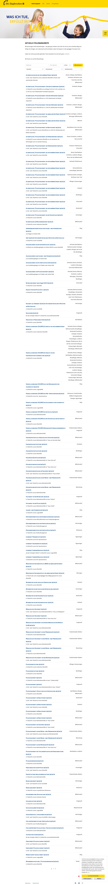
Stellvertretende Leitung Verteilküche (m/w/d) (40, 821)
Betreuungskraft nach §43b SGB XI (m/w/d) (39, 283)
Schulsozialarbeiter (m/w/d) (35, 808)
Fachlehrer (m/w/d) (32, 313)
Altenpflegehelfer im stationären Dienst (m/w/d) (41, 75)
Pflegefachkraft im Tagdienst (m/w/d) (38, 725)
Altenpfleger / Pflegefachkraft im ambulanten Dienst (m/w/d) (45, 114)
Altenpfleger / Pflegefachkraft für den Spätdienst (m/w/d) (44, 105)
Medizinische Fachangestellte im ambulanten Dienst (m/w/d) (45, 573)
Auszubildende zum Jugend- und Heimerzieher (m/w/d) (43, 256)
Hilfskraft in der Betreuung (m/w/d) (37, 497)
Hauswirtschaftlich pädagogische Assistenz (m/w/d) (42, 437)
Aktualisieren (78, 65)
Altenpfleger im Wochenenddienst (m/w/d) (39, 222)
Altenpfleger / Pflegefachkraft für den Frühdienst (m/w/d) (44, 96)
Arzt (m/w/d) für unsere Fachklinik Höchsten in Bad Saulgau (45, 238)
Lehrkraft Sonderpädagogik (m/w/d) (37, 550)
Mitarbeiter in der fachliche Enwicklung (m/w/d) (41, 582)
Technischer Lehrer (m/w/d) (34, 835)
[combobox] (67, 65)
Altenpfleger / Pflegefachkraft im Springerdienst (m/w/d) (44, 137)
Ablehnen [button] (99, 878)
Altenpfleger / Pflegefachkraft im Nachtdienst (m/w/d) (43, 127)
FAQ (43, 3)
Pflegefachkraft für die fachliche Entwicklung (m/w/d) (43, 691)
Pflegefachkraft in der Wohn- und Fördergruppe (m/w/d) (44, 731)
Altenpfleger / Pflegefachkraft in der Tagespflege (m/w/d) (44, 215)
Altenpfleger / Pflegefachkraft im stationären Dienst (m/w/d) (45, 152)
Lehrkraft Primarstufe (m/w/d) (36, 537)
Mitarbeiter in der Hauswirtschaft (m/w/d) (39, 596)
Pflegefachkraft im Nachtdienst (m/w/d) (39, 698)
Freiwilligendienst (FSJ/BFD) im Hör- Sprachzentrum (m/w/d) (45, 393)
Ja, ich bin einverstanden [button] (93, 876)
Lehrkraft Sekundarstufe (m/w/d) (36, 543)
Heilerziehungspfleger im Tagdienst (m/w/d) (40, 471)
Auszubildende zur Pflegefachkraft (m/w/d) (40, 272)
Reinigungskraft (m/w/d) (34, 781)
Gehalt (48, 3)
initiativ (67, 54)
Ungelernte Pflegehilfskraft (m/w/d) (38, 841)
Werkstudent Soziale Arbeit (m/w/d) (37, 855)
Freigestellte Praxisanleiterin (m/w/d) (38, 320)
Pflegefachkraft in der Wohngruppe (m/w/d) (40, 745)
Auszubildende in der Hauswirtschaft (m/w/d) (40, 245)
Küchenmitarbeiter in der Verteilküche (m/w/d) (41, 523)
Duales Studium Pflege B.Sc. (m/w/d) (37, 290)
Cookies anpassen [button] (87, 878)
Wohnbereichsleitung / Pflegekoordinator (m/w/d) (42, 861)
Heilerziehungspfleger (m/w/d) (36, 458)
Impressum (27, 883)
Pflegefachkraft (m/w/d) (34, 678)
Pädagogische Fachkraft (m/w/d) (36, 609)
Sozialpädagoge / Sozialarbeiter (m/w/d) (39, 814)
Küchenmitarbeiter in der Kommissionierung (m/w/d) (43, 517)
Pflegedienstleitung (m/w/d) (35, 664)
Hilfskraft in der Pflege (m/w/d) (36, 503)
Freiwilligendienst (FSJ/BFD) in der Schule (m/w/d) (42, 412)
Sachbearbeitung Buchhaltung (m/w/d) (38, 794)
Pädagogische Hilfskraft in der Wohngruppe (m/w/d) (42, 658)
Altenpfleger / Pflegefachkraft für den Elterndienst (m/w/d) (45, 86)
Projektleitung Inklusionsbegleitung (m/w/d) (40, 774)
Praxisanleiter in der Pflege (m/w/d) (37, 768)
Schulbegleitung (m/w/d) (34, 801)
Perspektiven (55, 3)
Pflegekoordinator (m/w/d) (34, 761)
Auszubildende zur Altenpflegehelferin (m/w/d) (41, 263)
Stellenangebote (35, 3)
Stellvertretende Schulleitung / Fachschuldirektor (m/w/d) (45, 828)
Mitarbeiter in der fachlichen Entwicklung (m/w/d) (42, 589)
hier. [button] (89, 872)
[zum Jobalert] (105, 33)
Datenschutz (36, 883)
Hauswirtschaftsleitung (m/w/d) (36, 444)
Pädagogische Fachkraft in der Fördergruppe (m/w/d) (42, 632)
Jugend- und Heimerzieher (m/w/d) (37, 510)
